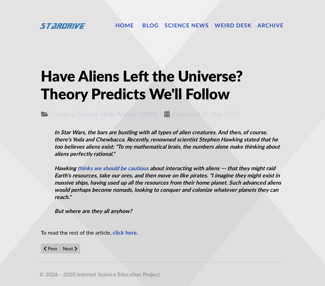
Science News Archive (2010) (117, 114)
